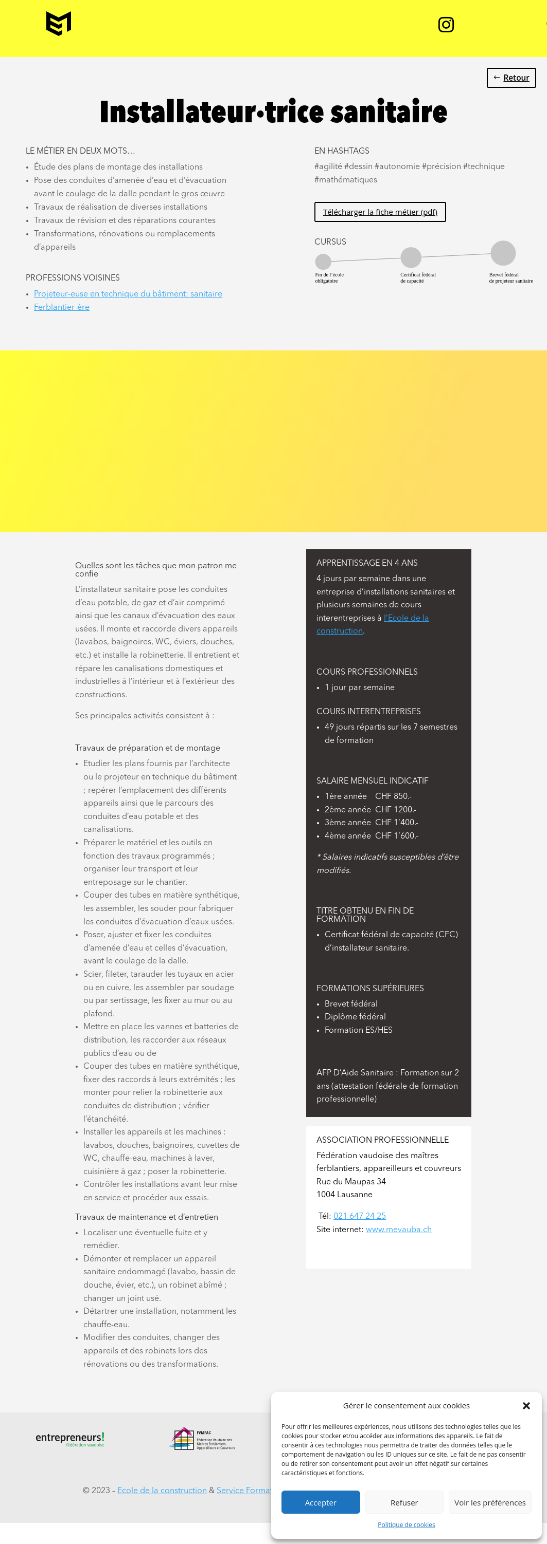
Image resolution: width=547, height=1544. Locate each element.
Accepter (321, 1502)
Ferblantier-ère (62, 308)
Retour (516, 77)
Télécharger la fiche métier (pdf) (380, 212)
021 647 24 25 (359, 1217)
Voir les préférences (490, 1502)
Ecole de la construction (162, 1491)
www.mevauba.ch (399, 1230)
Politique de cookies (406, 1524)
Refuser (404, 1502)
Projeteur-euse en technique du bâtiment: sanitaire (128, 294)
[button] (526, 1406)
